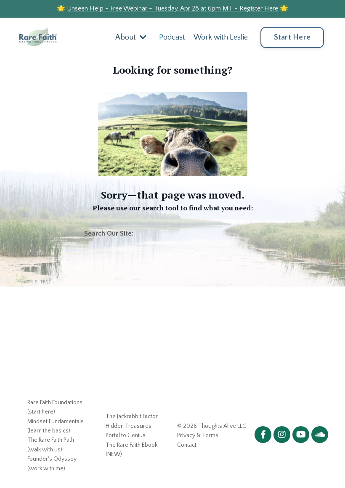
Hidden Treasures (128, 426)
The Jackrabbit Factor (132, 416)
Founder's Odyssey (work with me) (52, 464)
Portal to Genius (126, 435)
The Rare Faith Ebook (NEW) (131, 450)
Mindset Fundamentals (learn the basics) (55, 426)
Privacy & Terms (197, 435)
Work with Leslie (221, 37)
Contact (186, 445)
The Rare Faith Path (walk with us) (50, 445)
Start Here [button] (292, 37)
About (130, 37)
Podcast (172, 37)
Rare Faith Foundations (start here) (54, 407)
